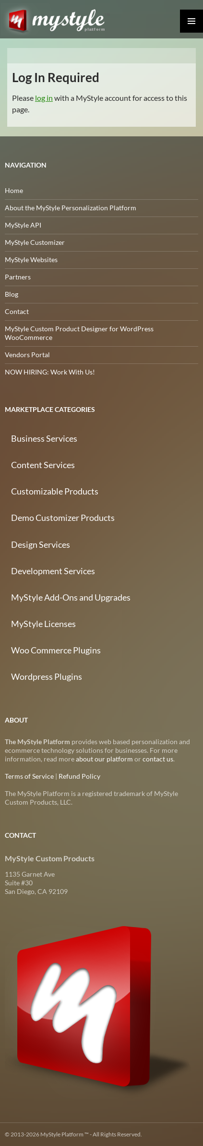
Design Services (40, 544)
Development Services (53, 571)
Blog (11, 294)
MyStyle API (23, 225)
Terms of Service (29, 776)
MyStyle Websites (31, 259)
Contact (17, 311)
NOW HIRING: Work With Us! (50, 372)
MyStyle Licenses (43, 623)
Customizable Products (54, 491)
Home (14, 190)
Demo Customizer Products (63, 517)
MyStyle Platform (61, 19)
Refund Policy (79, 776)
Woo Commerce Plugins (56, 650)
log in (44, 97)
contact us (158, 759)
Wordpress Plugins (46, 676)
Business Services (44, 438)
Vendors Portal (27, 354)
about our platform (104, 759)
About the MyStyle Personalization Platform (70, 208)
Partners (18, 277)
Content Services (43, 464)
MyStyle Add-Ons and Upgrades (71, 597)
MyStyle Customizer (35, 242)
